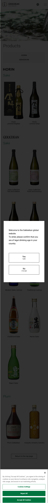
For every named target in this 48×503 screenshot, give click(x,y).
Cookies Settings (24, 489)
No (24, 269)
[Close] (45, 475)
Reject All (23, 496)
